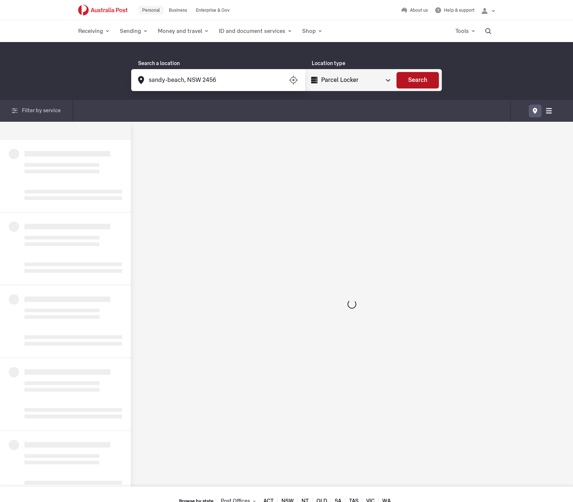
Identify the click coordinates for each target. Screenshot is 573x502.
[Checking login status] (488, 10)
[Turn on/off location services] (293, 80)
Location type (328, 63)
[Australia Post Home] (103, 10)
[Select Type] (355, 80)
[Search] (417, 80)
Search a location (159, 63)
